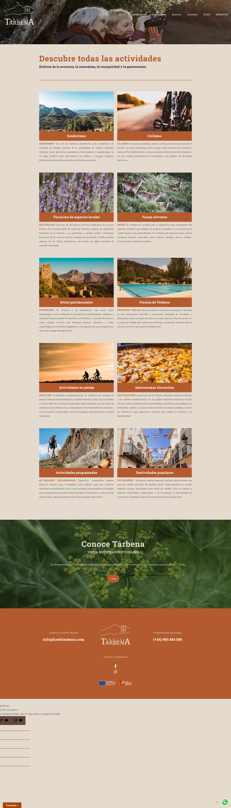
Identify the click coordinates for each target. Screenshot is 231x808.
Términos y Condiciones (115, 656)
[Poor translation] (18, 720)
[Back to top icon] (217, 802)
